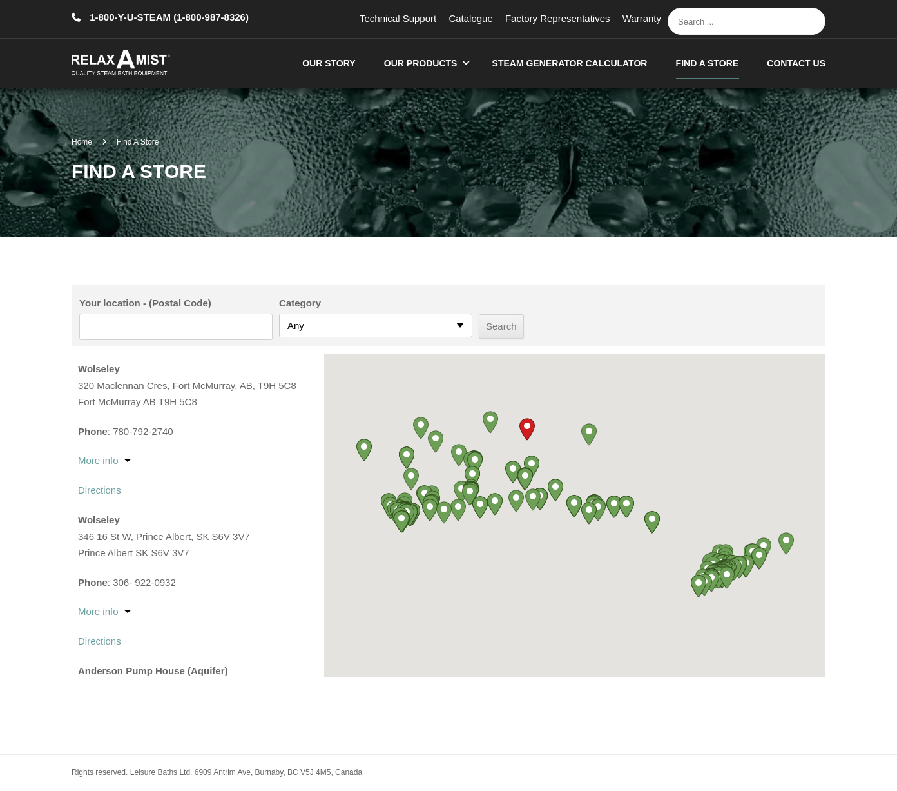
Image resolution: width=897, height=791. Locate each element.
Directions (99, 490)
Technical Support (398, 18)
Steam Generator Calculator (570, 63)
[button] (527, 429)
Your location (109, 302)
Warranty (641, 18)
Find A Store (707, 63)
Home (82, 141)
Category (300, 302)
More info (98, 460)
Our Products (421, 63)
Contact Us (796, 63)
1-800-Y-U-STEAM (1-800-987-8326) (168, 17)
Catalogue (470, 18)
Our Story (328, 63)
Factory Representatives (557, 18)
